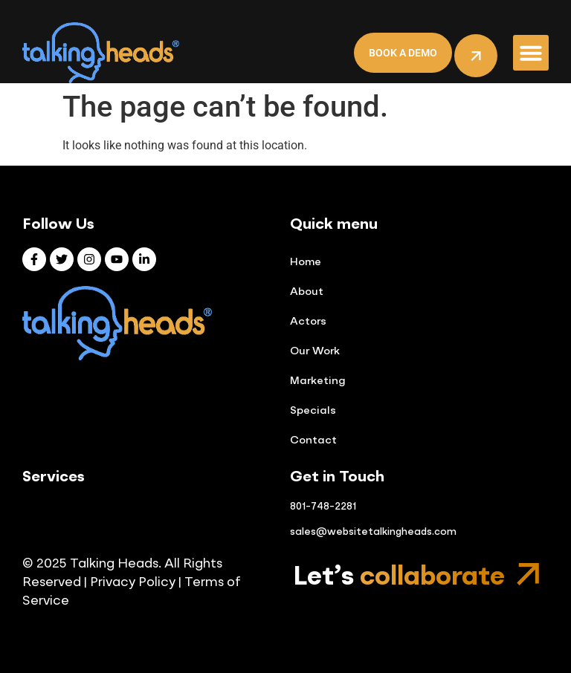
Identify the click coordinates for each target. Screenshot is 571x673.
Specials (313, 411)
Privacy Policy (131, 582)
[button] (531, 53)
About (306, 292)
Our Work (315, 351)
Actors (308, 321)
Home (305, 262)
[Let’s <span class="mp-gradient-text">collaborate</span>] (528, 574)
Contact (313, 440)
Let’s (399, 578)
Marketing (317, 381)
